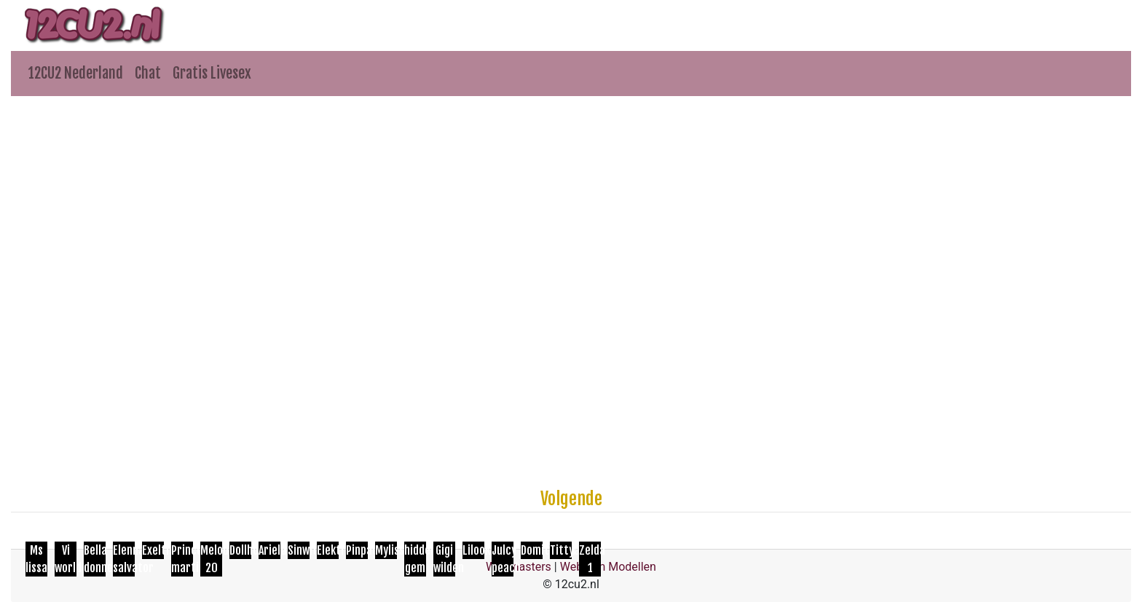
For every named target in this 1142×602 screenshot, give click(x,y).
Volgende (571, 499)
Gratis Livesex (212, 73)
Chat (148, 73)
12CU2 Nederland (75, 73)
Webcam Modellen (608, 567)
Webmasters (518, 567)
